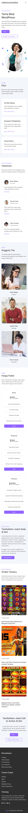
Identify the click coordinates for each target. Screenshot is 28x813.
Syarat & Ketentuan (6, 786)
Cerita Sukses (5, 760)
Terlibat (3, 781)
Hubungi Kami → (8, 557)
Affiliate (3, 776)
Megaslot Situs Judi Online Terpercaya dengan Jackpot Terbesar (10, 705)
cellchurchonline (9, 2)
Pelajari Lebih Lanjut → (9, 36)
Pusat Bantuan (5, 762)
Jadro (7, 810)
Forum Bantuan (5, 764)
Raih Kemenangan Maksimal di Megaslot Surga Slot (11, 622)
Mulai (14, 426)
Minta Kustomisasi (6, 767)
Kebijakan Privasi (6, 784)
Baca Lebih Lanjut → (10, 111)
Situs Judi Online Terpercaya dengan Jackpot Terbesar (13, 663)
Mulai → (5, 31)
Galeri (3, 779)
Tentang (3, 757)
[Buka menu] (26, 3)
